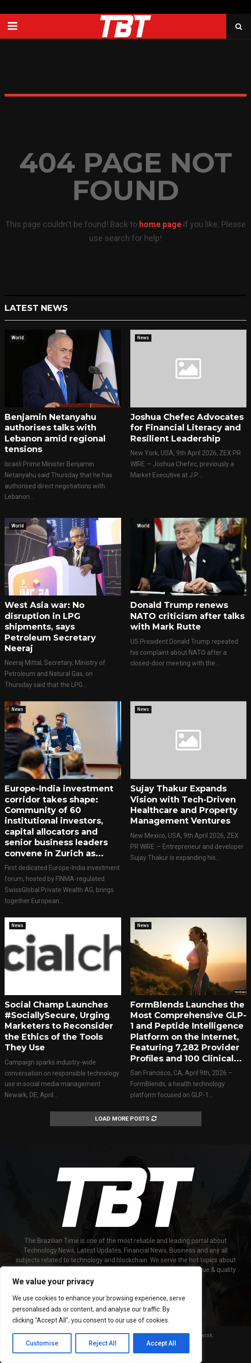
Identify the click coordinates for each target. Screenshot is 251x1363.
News (143, 337)
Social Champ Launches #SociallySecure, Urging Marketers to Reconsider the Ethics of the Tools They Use (59, 1026)
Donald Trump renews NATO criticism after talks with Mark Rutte (187, 616)
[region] (101, 1314)
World (17, 337)
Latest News (36, 308)
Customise (42, 1343)
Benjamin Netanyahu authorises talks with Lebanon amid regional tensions (55, 433)
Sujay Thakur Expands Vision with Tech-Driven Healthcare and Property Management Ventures (184, 805)
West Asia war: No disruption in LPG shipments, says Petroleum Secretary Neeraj (50, 626)
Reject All (103, 1343)
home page (160, 224)
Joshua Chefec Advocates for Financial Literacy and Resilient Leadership (187, 428)
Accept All (161, 1343)
